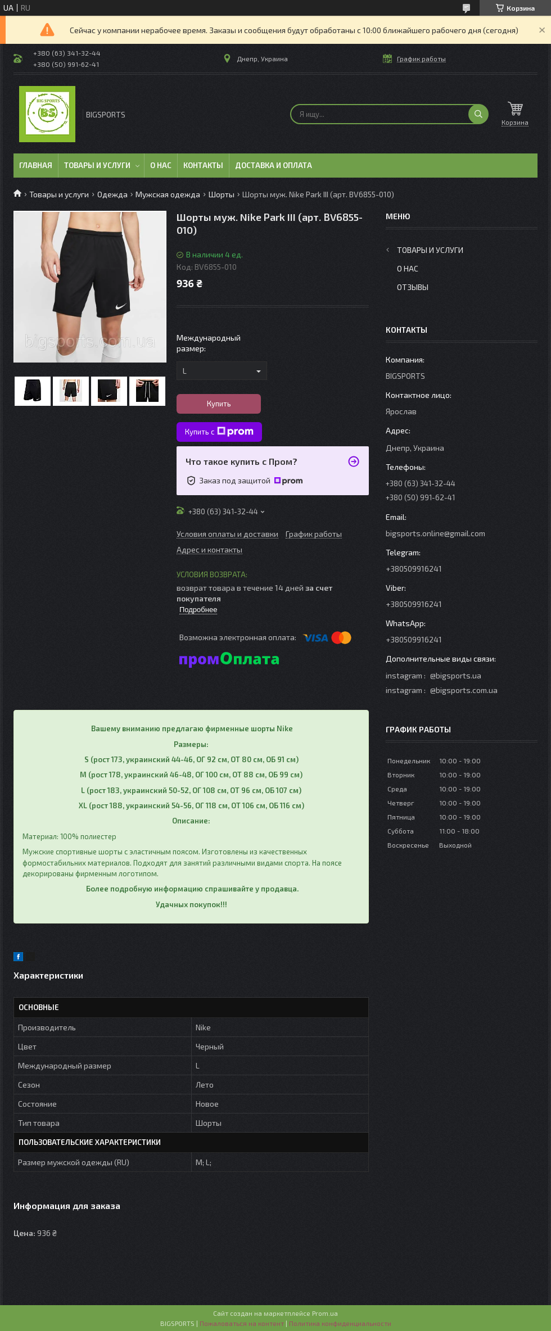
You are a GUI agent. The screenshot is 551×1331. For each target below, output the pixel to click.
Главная (35, 165)
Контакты (203, 165)
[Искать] (478, 114)
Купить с (219, 432)
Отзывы (412, 287)
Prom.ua (325, 1313)
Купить (219, 403)
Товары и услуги (97, 165)
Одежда (112, 194)
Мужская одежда (168, 194)
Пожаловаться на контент (242, 1323)
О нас (160, 165)
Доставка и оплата (273, 165)
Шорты (221, 194)
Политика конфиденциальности (340, 1323)
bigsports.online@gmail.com (435, 533)
